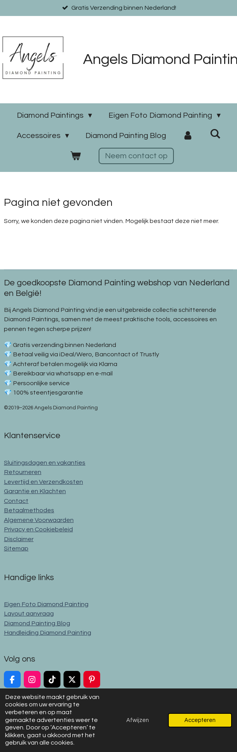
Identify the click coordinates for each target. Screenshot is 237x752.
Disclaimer (19, 539)
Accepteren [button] (200, 720)
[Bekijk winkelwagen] (75, 156)
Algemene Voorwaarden (39, 520)
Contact (16, 501)
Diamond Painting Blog (37, 623)
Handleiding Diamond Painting (47, 633)
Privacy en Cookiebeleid (38, 529)
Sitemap (16, 548)
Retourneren (22, 472)
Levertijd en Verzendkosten (43, 482)
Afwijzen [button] (137, 720)
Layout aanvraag (29, 613)
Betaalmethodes (29, 510)
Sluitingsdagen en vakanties (44, 463)
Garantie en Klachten (35, 491)
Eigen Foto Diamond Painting (46, 604)
